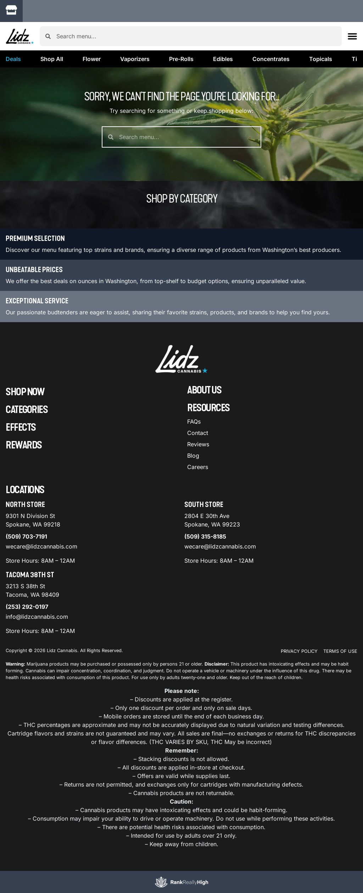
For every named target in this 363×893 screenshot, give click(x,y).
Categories (27, 410)
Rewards (24, 445)
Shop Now (25, 392)
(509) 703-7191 (26, 536)
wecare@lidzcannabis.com (41, 546)
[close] (254, 17)
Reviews (198, 444)
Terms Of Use (340, 651)
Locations (25, 490)
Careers (197, 466)
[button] (86, 12)
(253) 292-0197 (27, 606)
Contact (197, 432)
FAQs (194, 421)
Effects (21, 427)
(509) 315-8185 (205, 536)
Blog (193, 455)
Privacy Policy (299, 651)
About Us (204, 390)
